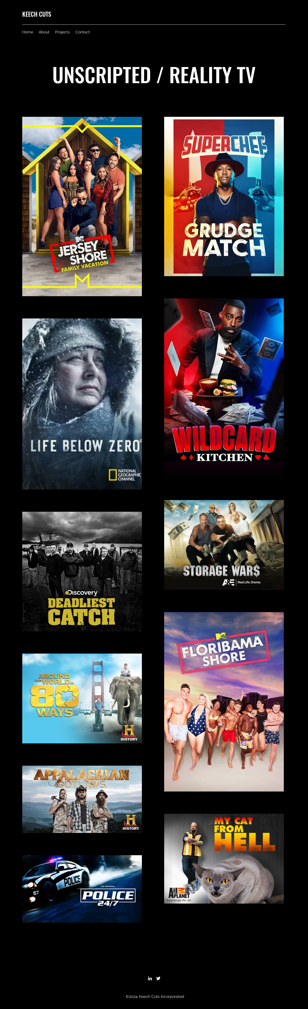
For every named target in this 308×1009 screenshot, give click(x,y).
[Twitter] (158, 978)
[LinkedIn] (150, 978)
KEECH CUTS (36, 13)
